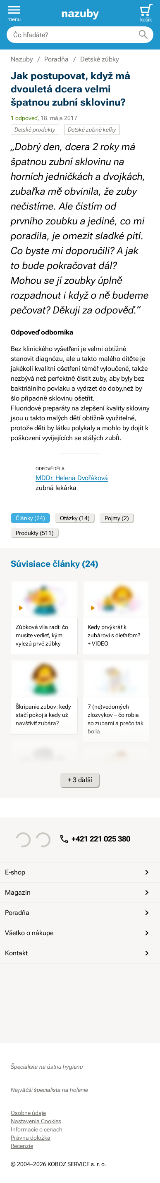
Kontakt (78, 953)
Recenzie (22, 1146)
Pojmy (117, 518)
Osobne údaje (28, 1113)
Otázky (75, 518)
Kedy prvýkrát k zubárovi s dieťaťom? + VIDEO (114, 635)
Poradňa (78, 913)
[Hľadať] (143, 34)
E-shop (78, 872)
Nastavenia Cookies (36, 1121)
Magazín (78, 893)
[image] (44, 599)
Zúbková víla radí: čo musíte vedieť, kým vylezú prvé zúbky (42, 635)
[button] (14, 13)
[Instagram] (57, 978)
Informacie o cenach (36, 1129)
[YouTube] (38, 978)
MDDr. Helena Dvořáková (72, 478)
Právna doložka (30, 1137)
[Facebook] (18, 978)
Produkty (35, 533)
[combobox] (80, 34)
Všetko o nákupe (78, 933)
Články (30, 518)
